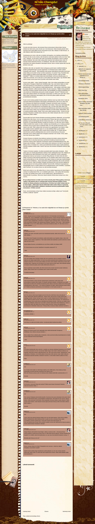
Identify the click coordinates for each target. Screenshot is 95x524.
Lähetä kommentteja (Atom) (33, 516)
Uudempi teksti (26, 511)
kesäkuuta (81, 134)
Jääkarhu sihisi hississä (85, 113)
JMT (25, 327)
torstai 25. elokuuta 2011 (62, 38)
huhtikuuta (82, 140)
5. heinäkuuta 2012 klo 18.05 (29, 412)
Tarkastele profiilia (80, 53)
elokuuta (81, 66)
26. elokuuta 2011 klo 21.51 (29, 292)
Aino (25, 277)
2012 (78, 60)
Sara (25, 255)
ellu (25, 291)
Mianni (25, 411)
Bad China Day (82, 90)
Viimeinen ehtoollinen (84, 84)
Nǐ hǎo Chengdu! (46, 2)
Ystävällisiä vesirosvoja (84, 119)
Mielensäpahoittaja (83, 87)
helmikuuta (82, 146)
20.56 (69, 38)
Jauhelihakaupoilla (83, 116)
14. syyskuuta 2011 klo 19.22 (29, 345)
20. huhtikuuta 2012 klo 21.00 (29, 364)
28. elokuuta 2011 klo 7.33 (29, 320)
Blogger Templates (86, 187)
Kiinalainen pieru (83, 98)
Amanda (26, 363)
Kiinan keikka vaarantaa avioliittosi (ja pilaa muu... (85, 103)
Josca (86, 34)
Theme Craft (78, 188)
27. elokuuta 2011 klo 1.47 (29, 311)
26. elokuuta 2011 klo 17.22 (29, 278)
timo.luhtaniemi (27, 310)
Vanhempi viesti (67, 511)
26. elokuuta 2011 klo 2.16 (29, 213)
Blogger (88, 173)
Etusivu (26, 26)
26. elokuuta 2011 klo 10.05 (29, 231)
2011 (78, 63)
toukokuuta (82, 137)
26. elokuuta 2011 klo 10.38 (29, 256)
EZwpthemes (84, 185)
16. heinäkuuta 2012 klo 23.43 (30, 429)
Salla (25, 230)
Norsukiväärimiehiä (83, 80)
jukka (25, 319)
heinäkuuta (82, 130)
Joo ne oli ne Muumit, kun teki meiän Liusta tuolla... (85, 124)
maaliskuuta (82, 143)
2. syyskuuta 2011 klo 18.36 (29, 328)
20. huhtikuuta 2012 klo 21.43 (29, 382)
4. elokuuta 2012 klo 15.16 (29, 444)
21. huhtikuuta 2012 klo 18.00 (29, 391)
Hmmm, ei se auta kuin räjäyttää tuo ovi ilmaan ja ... (84, 75)
